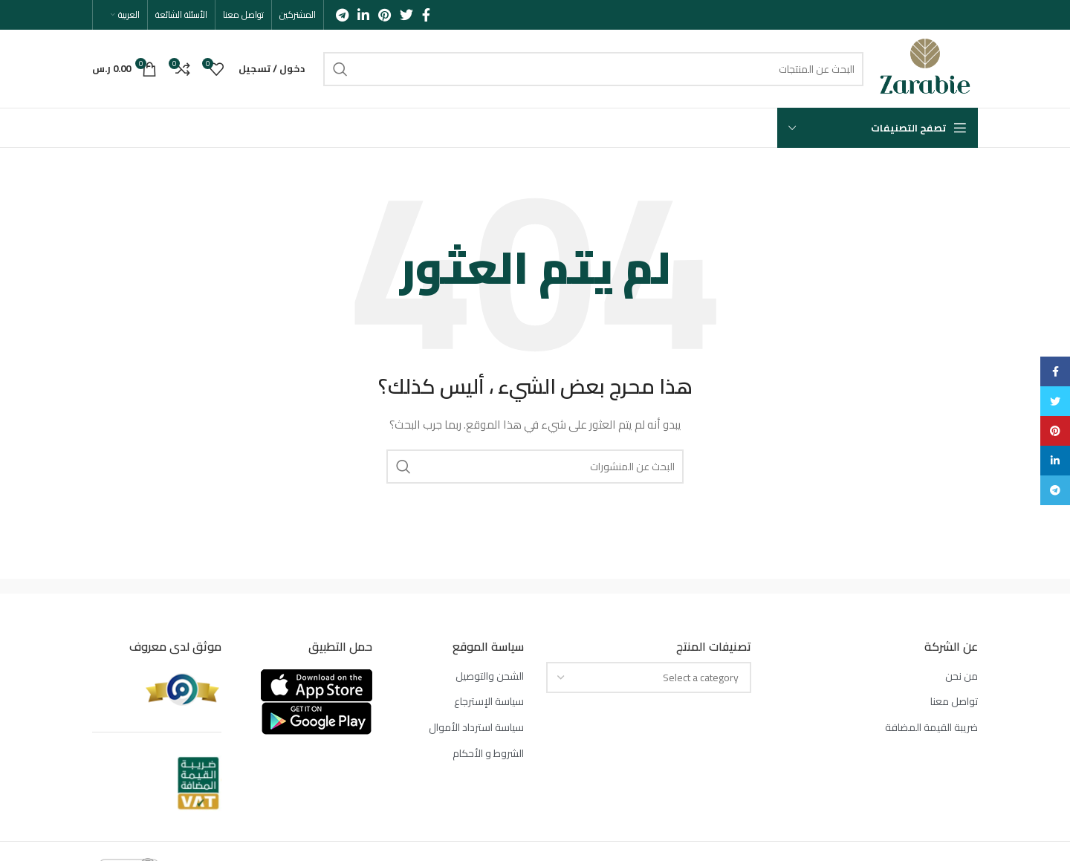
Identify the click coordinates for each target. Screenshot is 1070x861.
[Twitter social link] (406, 15)
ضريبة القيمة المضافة (931, 728)
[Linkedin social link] (363, 15)
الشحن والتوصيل (489, 676)
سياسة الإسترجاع (489, 702)
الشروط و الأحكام (488, 754)
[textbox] (701, 677)
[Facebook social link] (426, 15)
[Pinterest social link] (384, 15)
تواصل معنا (954, 702)
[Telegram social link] (342, 15)
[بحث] (593, 69)
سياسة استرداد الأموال (476, 728)
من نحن (961, 676)
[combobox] (648, 677)
